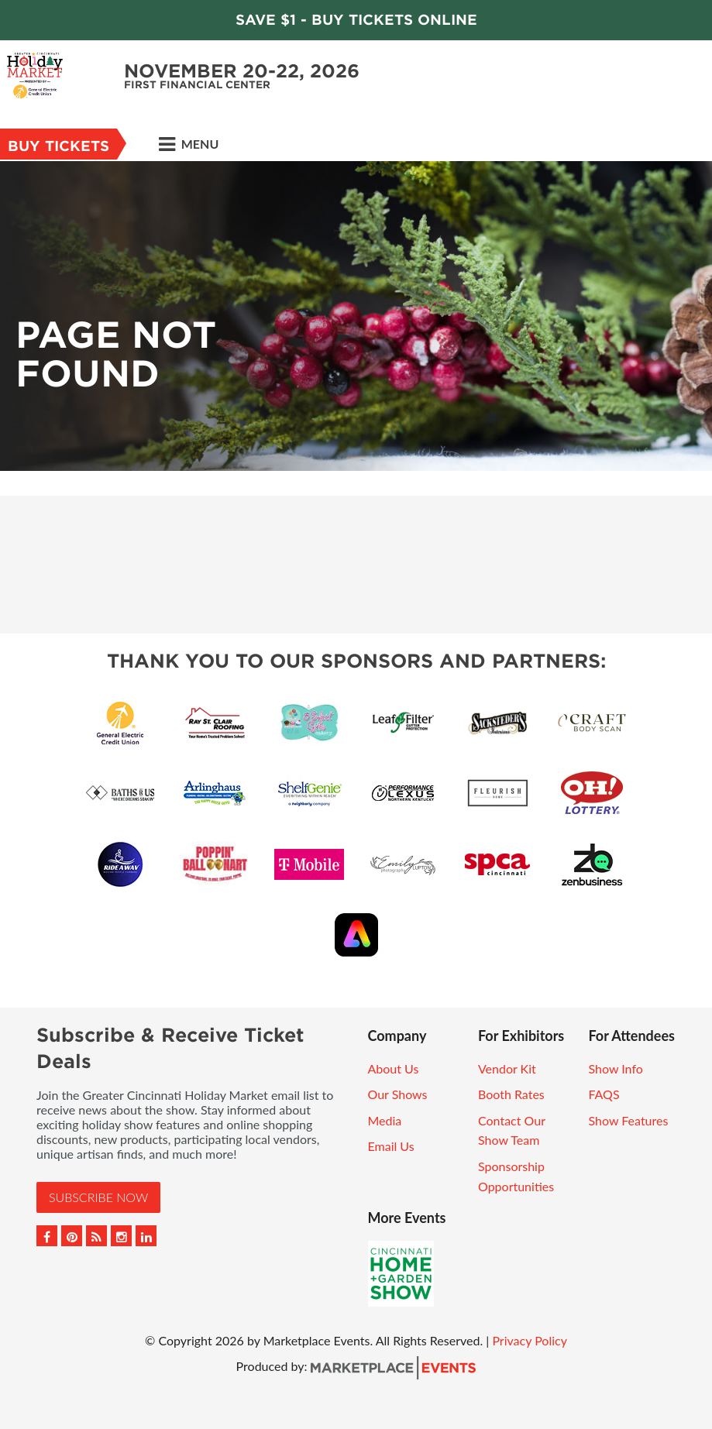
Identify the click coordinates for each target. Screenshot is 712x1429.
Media (385, 1120)
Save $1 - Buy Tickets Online (356, 20)
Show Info (615, 1068)
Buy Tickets (58, 146)
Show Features (628, 1120)
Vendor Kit (507, 1068)
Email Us (391, 1146)
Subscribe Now (98, 1197)
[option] (356, 316)
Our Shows (398, 1094)
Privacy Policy (529, 1340)
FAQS (603, 1094)
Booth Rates (511, 1094)
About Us (393, 1068)
